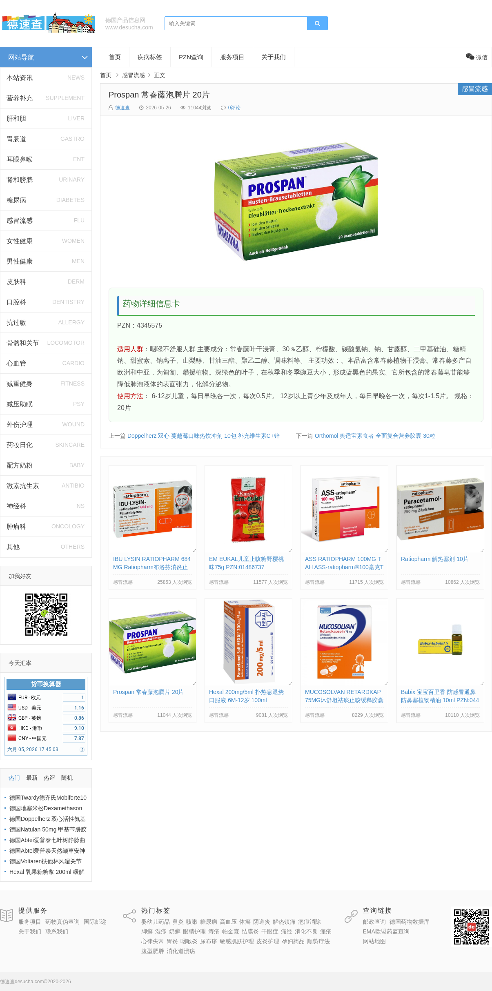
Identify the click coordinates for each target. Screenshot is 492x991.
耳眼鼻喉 (20, 159)
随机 (67, 777)
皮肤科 (16, 281)
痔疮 (214, 931)
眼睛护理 (194, 931)
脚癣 (147, 931)
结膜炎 (250, 931)
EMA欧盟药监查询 (386, 931)
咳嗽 (192, 921)
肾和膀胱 (20, 179)
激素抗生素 (23, 485)
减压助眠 (20, 404)
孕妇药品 (293, 941)
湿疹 (161, 931)
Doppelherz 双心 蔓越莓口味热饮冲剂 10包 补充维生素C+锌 (203, 435)
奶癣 (174, 931)
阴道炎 (261, 921)
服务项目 (232, 56)
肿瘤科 (16, 526)
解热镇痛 (284, 921)
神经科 (16, 506)
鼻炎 (178, 921)
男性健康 (20, 261)
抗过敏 (16, 322)
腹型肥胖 (152, 951)
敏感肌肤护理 (237, 941)
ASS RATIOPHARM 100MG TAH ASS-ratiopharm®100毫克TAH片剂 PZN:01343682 (344, 567)
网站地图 (374, 941)
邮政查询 (374, 921)
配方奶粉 (20, 465)
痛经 (286, 931)
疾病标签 (150, 56)
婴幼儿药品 (155, 921)
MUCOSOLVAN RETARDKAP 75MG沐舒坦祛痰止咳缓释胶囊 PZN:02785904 (344, 700)
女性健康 (20, 240)
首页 (115, 56)
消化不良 (306, 931)
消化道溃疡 (181, 951)
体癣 (245, 921)
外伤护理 (20, 424)
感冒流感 (20, 220)
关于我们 (273, 56)
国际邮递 (95, 921)
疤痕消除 (309, 921)
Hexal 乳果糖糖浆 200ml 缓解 (47, 872)
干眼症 (269, 931)
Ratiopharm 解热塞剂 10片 (435, 559)
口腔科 (16, 302)
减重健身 (20, 383)
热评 (49, 777)
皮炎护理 (267, 941)
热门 (14, 777)
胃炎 (172, 941)
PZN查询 (191, 56)
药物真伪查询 (62, 921)
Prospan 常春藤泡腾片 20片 (159, 94)
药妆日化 (20, 444)
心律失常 (152, 941)
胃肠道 (16, 138)
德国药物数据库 (410, 921)
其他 (13, 546)
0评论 (234, 108)
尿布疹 (208, 941)
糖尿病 (16, 200)
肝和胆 (16, 118)
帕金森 (230, 931)
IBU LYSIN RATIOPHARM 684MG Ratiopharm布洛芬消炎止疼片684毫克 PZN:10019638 (152, 567)
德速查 (122, 108)
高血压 (228, 921)
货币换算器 (46, 684)
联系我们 (56, 931)
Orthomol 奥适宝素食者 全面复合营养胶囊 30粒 (375, 435)
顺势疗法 (318, 941)
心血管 (16, 363)
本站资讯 (20, 77)
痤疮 (326, 931)
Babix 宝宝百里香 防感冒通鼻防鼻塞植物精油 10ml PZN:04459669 (440, 700)
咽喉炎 (189, 941)
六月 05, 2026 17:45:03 (32, 749)
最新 (32, 777)
